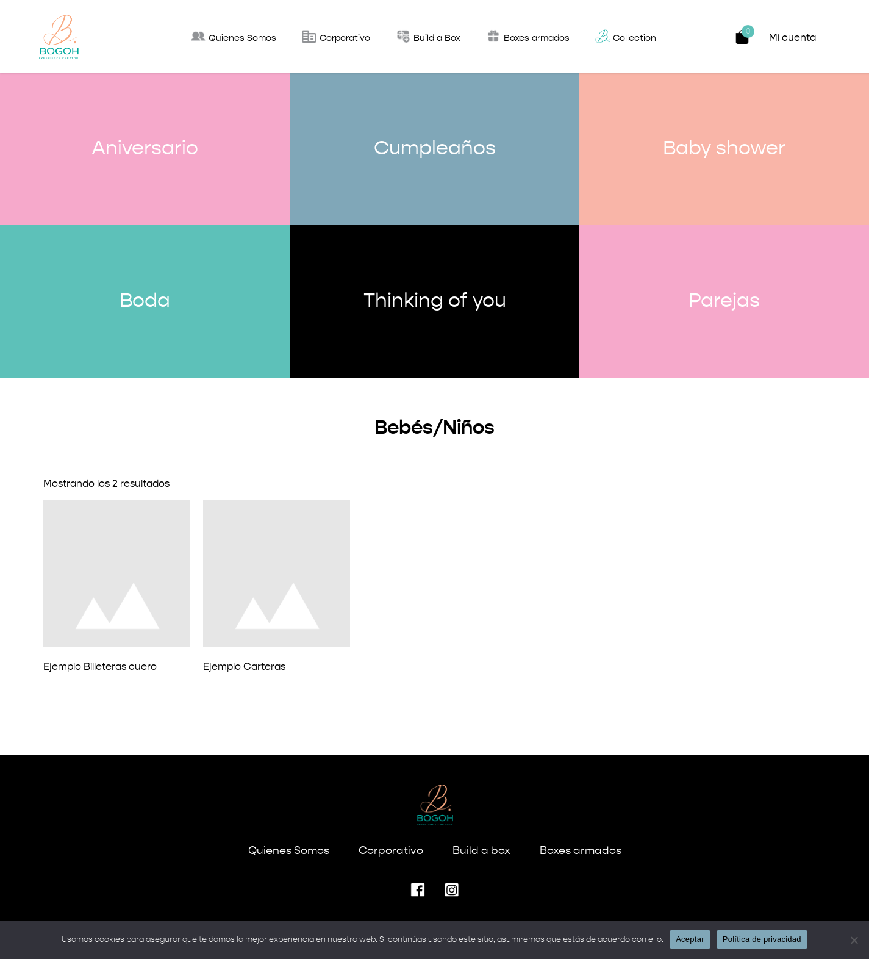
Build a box (481, 851)
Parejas (724, 301)
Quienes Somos (288, 851)
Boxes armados (580, 851)
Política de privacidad (762, 939)
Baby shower (724, 149)
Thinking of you (434, 301)
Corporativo (391, 851)
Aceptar (690, 939)
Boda (145, 301)
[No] (854, 940)
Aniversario (144, 149)
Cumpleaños (435, 149)
